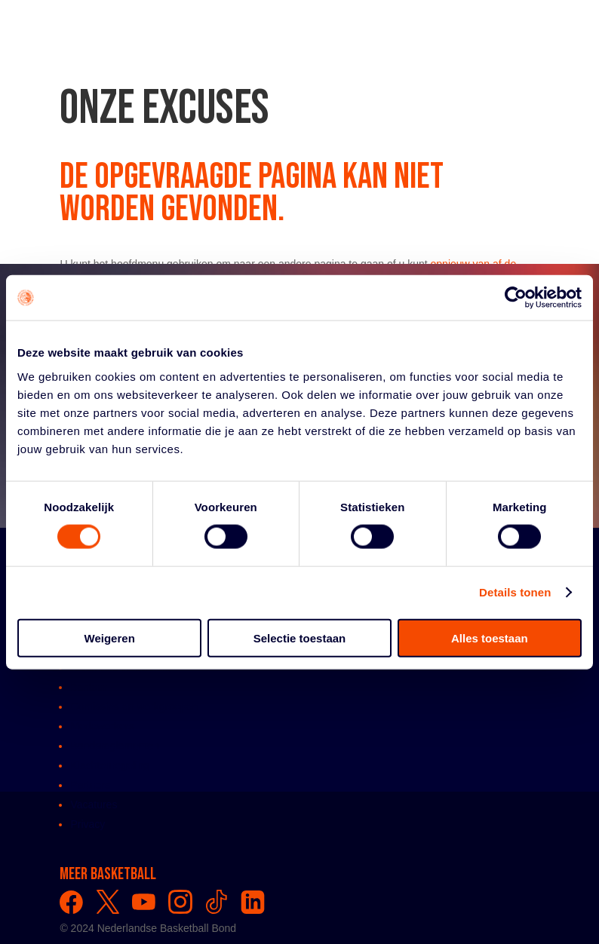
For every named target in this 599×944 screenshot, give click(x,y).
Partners (90, 785)
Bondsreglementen (114, 746)
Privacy (87, 824)
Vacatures (93, 804)
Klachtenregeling (109, 765)
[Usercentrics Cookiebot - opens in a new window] (516, 298)
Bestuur (88, 687)
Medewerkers (102, 726)
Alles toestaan (489, 637)
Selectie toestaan (299, 637)
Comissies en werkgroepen (134, 706)
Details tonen (515, 592)
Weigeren (109, 637)
